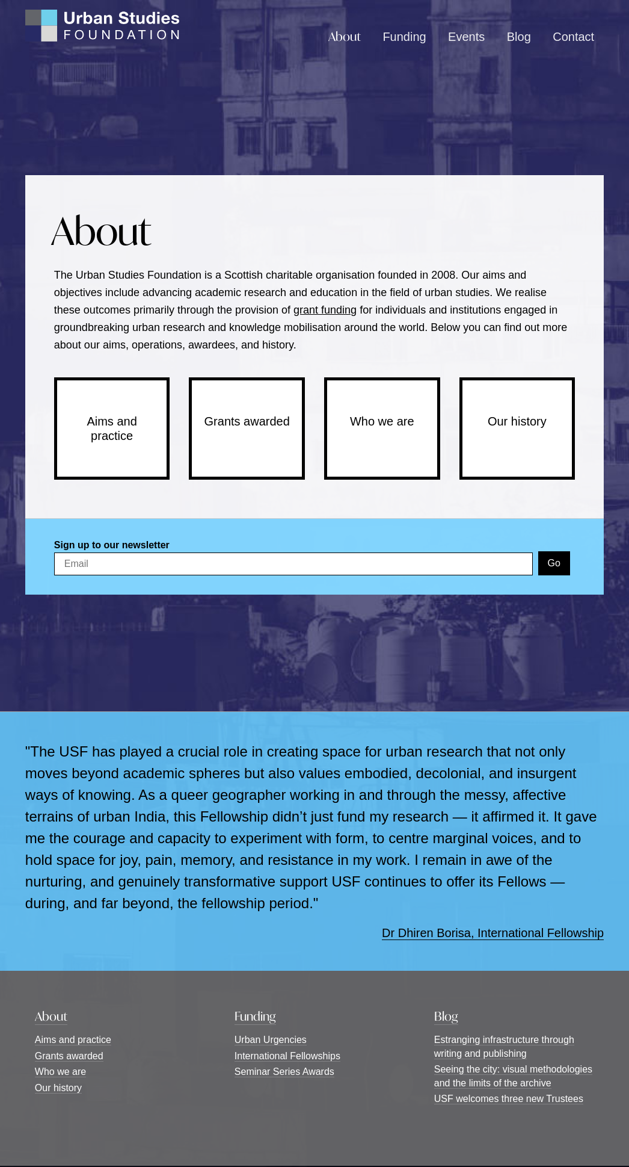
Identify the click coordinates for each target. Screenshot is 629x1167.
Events (466, 36)
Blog (519, 36)
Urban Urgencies (271, 1040)
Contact (573, 36)
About (344, 36)
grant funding (325, 310)
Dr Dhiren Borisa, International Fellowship (493, 932)
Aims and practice (112, 428)
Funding (404, 36)
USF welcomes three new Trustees (508, 1099)
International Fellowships (287, 1056)
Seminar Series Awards (284, 1071)
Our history (517, 421)
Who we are (382, 421)
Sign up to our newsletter (112, 545)
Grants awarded (247, 421)
